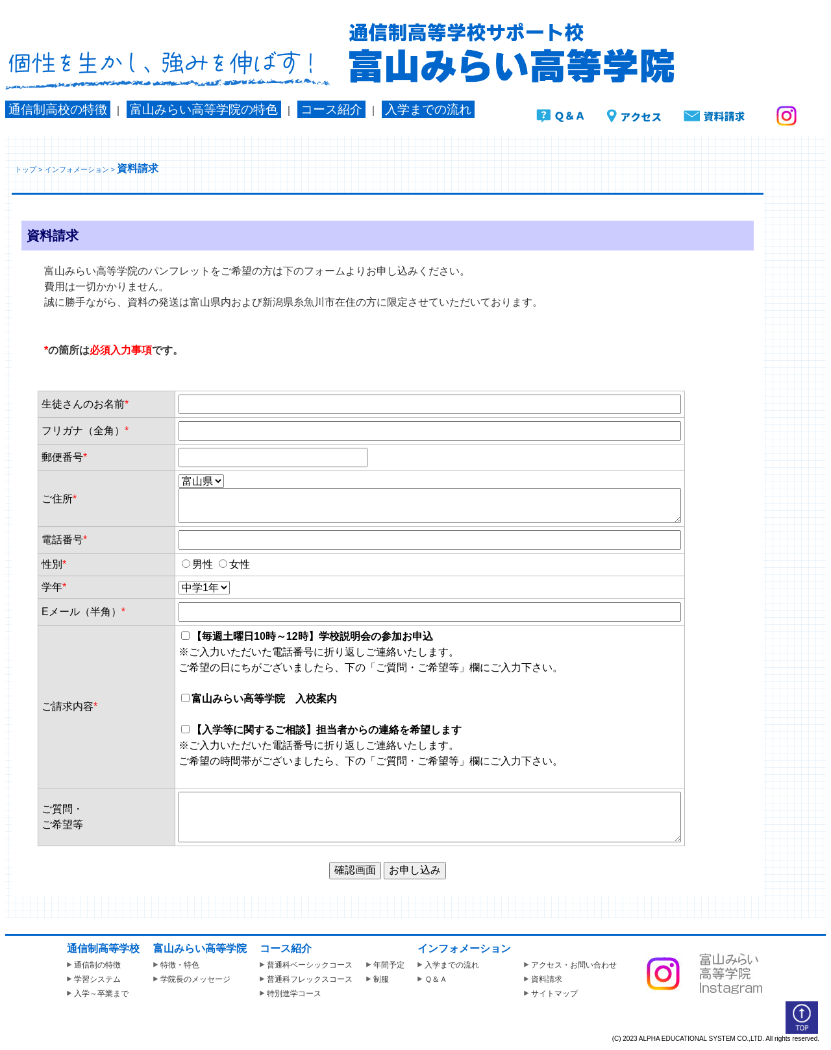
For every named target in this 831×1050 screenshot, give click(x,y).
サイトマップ (551, 993)
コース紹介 (331, 109)
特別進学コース (290, 993)
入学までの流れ (428, 109)
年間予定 (385, 965)
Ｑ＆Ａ (432, 979)
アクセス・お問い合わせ (570, 965)
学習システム (94, 979)
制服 (377, 979)
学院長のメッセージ (191, 979)
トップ (25, 169)
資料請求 (543, 979)
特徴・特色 (176, 965)
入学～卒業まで (98, 993)
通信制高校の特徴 (57, 109)
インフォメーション (77, 169)
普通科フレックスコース (306, 979)
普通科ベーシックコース (306, 965)
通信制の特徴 (94, 965)
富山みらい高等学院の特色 (204, 109)
